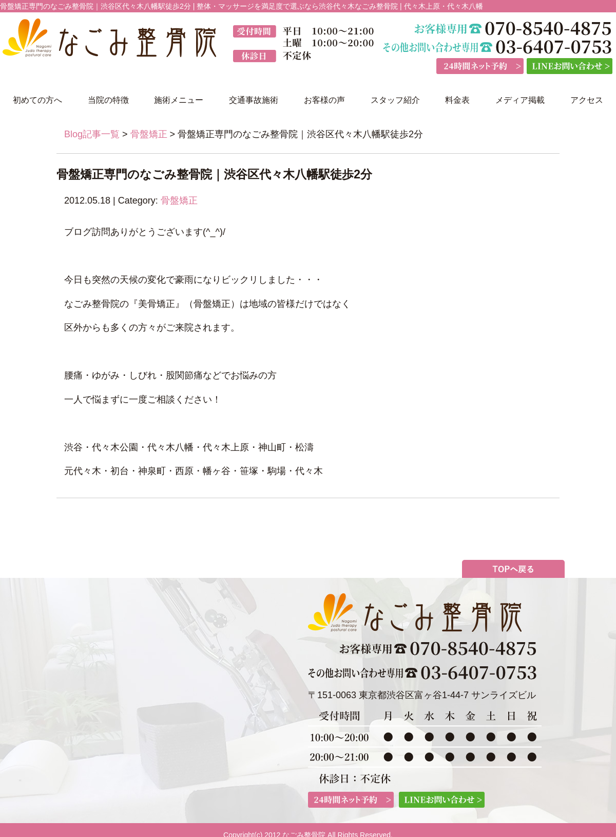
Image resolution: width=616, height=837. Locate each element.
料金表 (457, 100)
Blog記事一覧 (92, 134)
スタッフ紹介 (395, 100)
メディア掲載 (520, 100)
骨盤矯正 (148, 134)
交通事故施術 (253, 100)
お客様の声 (324, 100)
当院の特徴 (108, 100)
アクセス (586, 100)
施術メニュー (178, 100)
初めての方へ (37, 100)
